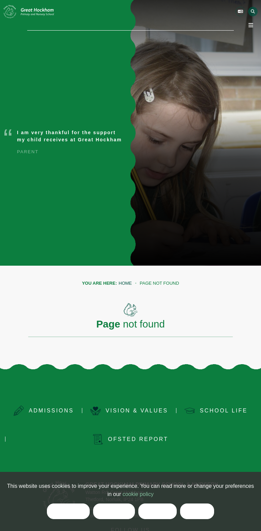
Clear (157, 511)
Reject (114, 511)
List (197, 511)
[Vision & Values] (129, 410)
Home (125, 283)
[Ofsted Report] (130, 439)
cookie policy (138, 494)
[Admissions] (43, 410)
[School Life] (216, 410)
